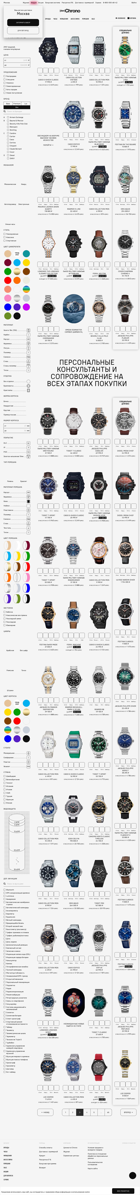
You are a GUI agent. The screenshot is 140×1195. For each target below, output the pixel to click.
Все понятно (123, 1191)
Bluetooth (10, 890)
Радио (8, 988)
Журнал (26, 2)
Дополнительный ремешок (17, 945)
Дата (8, 939)
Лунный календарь (14, 970)
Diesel (12, 155)
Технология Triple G (14, 1039)
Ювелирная (10, 625)
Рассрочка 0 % (45, 1159)
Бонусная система (52, 2)
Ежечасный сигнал (13, 948)
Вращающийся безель (15, 923)
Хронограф (10, 1063)
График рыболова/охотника (17, 935)
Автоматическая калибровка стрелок (17, 903)
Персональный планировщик (18, 982)
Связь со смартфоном (15, 1001)
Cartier (12, 136)
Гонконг (9, 783)
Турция (9, 796)
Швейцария (11, 776)
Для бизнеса (8, 1175)
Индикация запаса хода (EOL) (18, 954)
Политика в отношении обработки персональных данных (98, 1156)
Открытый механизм (14, 979)
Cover (12, 152)
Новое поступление (14, 93)
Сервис (98, 2)
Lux (25, 103)
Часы (55, 19)
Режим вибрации (13, 995)
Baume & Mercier (16, 120)
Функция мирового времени (17, 1056)
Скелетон (10, 1012)
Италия (9, 789)
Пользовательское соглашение (95, 1163)
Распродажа (11, 76)
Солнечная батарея (13, 1015)
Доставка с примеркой (84, 2)
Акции (40, 2)
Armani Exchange (16, 117)
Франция (9, 799)
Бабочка (9, 612)
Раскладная (11, 622)
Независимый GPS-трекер (17, 976)
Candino (13, 133)
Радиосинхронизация (14, 991)
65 (108, 1112)
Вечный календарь (13, 920)
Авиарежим (11, 899)
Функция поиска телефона (17, 1059)
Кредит (42, 1155)
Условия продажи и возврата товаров (95, 1148)
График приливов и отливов (17, 932)
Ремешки (85, 19)
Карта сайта (93, 1168)
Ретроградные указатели (16, 998)
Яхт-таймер (10, 1072)
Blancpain (13, 127)
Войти (134, 2)
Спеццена (10, 79)
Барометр (10, 914)
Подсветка (10, 985)
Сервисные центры (71, 1155)
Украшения (64, 19)
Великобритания (12, 779)
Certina (13, 142)
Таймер (9, 1027)
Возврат (42, 1167)
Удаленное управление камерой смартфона (15, 1047)
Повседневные (12, 234)
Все (16, 107)
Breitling (13, 130)
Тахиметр (10, 1030)
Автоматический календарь (17, 907)
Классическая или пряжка (16, 615)
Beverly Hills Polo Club (18, 124)
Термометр (10, 1036)
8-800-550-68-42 (110, 2)
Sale (93, 19)
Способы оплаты (45, 1147)
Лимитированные (13, 86)
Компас (9, 963)
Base (8, 103)
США (8, 793)
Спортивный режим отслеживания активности (16, 1023)
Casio (12, 139)
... (101, 1112)
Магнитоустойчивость (15, 973)
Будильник (10, 917)
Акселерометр (12, 911)
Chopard (13, 146)
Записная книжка (13, 951)
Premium (16, 103)
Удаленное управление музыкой (15, 1052)
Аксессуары (75, 19)
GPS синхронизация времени (18, 893)
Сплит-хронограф (13, 1019)
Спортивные (11, 240)
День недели (11, 942)
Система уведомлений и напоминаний (16, 1008)
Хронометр (10, 1066)
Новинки (9, 83)
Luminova (10, 896)
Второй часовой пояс (14, 926)
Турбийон (10, 1043)
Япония (9, 803)
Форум (33, 2)
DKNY (12, 158)
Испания (9, 786)
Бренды (48, 19)
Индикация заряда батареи (17, 957)
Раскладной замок (13, 618)
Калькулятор (11, 960)
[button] (8, 2)
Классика (10, 237)
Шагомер (10, 1069)
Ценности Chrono (70, 1147)
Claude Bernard (15, 149)
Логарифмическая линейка (17, 967)
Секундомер (11, 1004)
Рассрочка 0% (67, 2)
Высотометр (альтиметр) (16, 929)
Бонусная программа (47, 1163)
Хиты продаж (11, 89)
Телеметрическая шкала (16, 1033)
